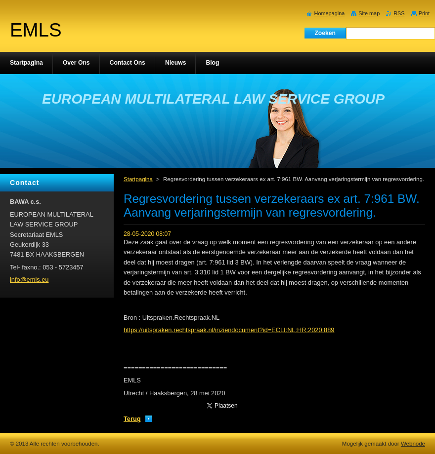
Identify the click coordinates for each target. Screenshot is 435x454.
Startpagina (138, 179)
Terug (132, 418)
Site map (369, 13)
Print (424, 13)
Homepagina (329, 13)
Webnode (413, 444)
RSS (398, 13)
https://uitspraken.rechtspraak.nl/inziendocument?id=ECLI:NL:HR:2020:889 (229, 330)
